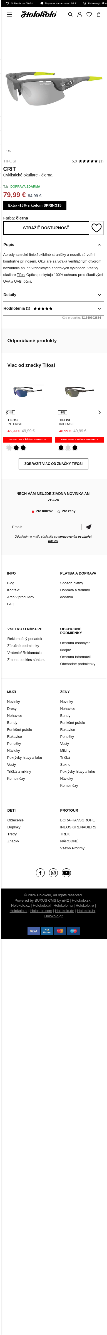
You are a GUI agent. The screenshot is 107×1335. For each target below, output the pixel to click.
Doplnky (14, 827)
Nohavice (14, 715)
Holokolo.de (64, 911)
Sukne (65, 764)
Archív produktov (20, 597)
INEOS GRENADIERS (78, 827)
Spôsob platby (71, 583)
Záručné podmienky (23, 646)
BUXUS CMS (45, 900)
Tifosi (9, 161)
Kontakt (13, 590)
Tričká (65, 757)
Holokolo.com (41, 911)
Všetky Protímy (72, 848)
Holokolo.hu (63, 905)
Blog (10, 583)
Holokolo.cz (20, 905)
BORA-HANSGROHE (77, 820)
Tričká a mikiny (19, 771)
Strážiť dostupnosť (46, 228)
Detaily (10, 294)
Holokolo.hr (86, 911)
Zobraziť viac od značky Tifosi (53, 464)
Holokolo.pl (42, 905)
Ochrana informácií (75, 657)
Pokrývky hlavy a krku (24, 757)
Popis (9, 244)
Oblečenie (16, 820)
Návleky (13, 750)
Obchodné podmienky (77, 664)
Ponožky (14, 743)
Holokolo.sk (81, 900)
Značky (13, 841)
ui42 (65, 900)
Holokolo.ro (85, 905)
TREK (65, 834)
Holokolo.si (19, 911)
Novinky (13, 702)
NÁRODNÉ (69, 841)
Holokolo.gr (53, 916)
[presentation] (7, 412)
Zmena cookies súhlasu (27, 660)
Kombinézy (16, 778)
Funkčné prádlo (19, 729)
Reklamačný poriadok (25, 639)
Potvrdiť (88, 527)
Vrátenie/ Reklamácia (25, 653)
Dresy (12, 709)
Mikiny (65, 750)
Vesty (11, 764)
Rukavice (14, 736)
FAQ (10, 604)
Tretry (12, 834)
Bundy (12, 722)
